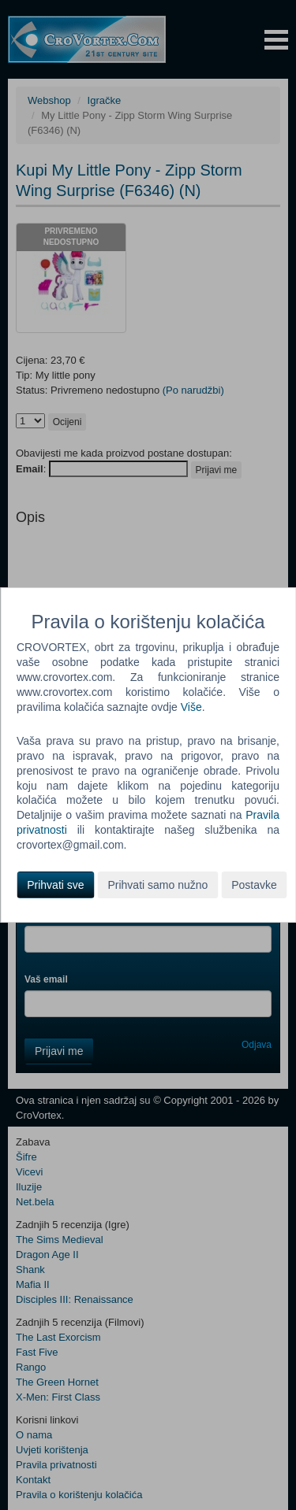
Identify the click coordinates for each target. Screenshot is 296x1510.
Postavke (254, 885)
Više (191, 707)
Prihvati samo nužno (157, 885)
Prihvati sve (55, 885)
